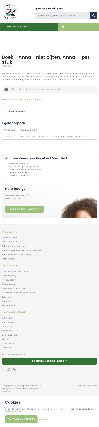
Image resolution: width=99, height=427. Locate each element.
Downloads (7, 326)
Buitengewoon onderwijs (14, 246)
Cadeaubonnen (9, 284)
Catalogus (7, 318)
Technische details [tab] (15, 111)
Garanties (7, 301)
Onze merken (8, 343)
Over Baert (7, 347)
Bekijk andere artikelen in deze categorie (22, 99)
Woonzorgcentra (10, 259)
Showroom (7, 330)
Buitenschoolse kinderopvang (16, 254)
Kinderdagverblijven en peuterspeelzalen (22, 250)
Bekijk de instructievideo (24, 209)
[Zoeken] (62, 15)
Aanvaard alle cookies (21, 419)
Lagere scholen (9, 241)
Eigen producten (10, 335)
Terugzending (9, 305)
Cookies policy (9, 275)
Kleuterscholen (9, 237)
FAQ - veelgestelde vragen (15, 271)
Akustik (5, 339)
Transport (7, 297)
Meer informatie (13, 411)
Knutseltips (7, 322)
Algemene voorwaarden (14, 288)
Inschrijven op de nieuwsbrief (49, 361)
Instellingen (43, 419)
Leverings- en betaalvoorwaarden (19, 292)
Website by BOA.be (87, 385)
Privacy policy (9, 280)
